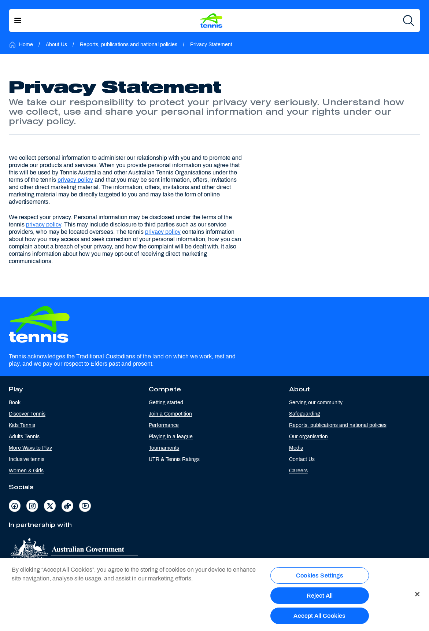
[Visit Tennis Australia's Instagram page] (32, 506)
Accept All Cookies (319, 618)
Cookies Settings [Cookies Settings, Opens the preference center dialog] (319, 578)
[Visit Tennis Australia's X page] (50, 506)
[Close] (417, 596)
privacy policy (75, 180)
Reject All (320, 598)
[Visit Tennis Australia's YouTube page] (85, 506)
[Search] (408, 20)
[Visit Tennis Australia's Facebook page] (15, 506)
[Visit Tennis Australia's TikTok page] (67, 506)
